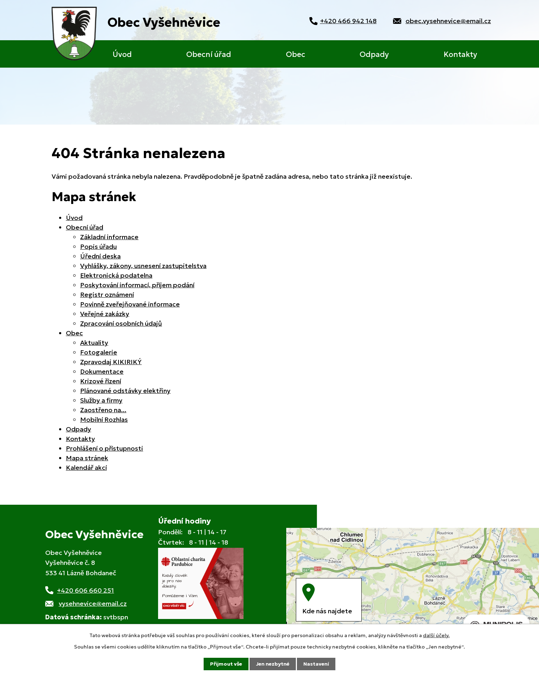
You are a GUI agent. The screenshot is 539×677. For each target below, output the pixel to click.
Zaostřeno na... (103, 410)
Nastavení (316, 664)
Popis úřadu (98, 246)
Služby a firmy (101, 400)
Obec (295, 54)
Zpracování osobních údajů (121, 323)
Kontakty (460, 54)
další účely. (436, 635)
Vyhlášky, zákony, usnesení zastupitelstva (143, 266)
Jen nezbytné (272, 664)
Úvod (122, 54)
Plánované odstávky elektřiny (125, 391)
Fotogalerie (98, 352)
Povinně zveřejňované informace (130, 304)
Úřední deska (100, 256)
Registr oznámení (107, 294)
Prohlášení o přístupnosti (104, 448)
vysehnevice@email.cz (93, 603)
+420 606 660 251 (85, 590)
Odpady (374, 54)
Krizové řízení (100, 381)
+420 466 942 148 (347, 21)
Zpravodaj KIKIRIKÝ (111, 362)
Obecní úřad (208, 54)
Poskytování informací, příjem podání (137, 285)
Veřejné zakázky (104, 314)
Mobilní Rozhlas (104, 419)
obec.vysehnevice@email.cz (448, 21)
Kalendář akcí (86, 467)
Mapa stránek (87, 458)
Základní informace (109, 237)
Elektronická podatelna (116, 275)
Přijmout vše (226, 664)
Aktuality (94, 342)
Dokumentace (102, 371)
